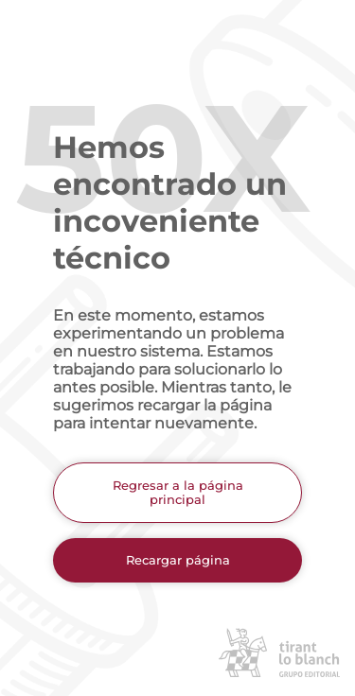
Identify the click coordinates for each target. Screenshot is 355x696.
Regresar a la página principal (178, 492)
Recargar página (178, 560)
